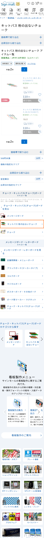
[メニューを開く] (41, 3)
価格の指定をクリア (10, 164)
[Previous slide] (2, 338)
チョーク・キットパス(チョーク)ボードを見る (22, 207)
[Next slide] (41, 338)
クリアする (31, 63)
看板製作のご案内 (21, 435)
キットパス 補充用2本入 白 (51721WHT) (32, 110)
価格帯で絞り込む (10, 37)
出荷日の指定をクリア (11, 185)
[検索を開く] (24, 3)
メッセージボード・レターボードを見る (21, 251)
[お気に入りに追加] (39, 94)
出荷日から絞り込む (11, 42)
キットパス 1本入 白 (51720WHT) (32, 79)
